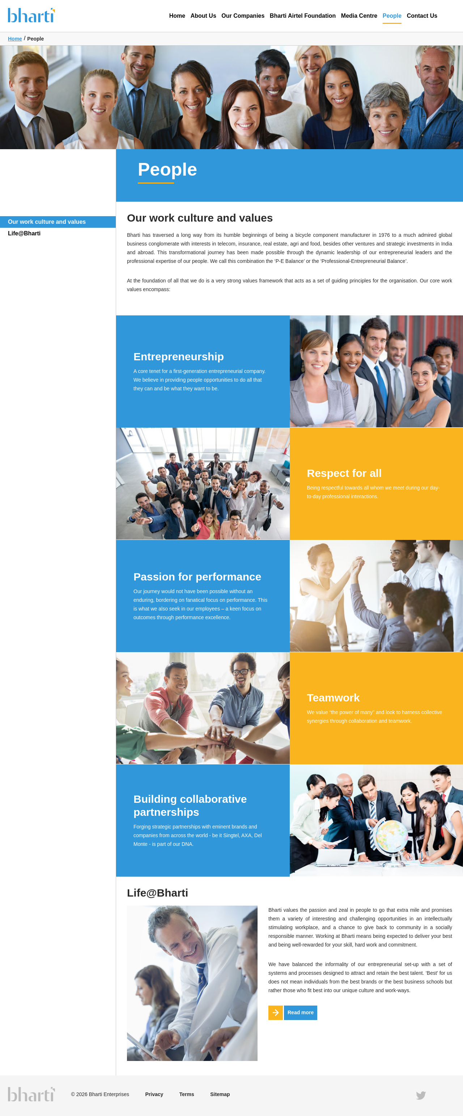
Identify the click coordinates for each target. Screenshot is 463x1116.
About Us (203, 16)
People (392, 18)
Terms (186, 1094)
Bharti (42, 14)
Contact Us (422, 16)
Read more (291, 1013)
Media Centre (359, 16)
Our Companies (242, 16)
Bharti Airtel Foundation (303, 16)
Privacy (154, 1094)
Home (177, 16)
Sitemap (220, 1094)
